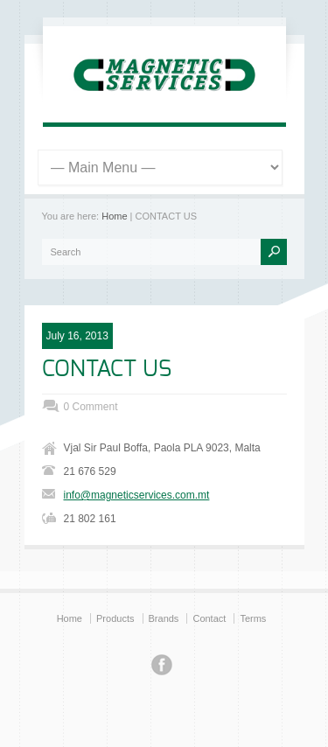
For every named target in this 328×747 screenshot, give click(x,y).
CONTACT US (106, 369)
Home (114, 216)
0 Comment (91, 407)
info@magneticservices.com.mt (137, 495)
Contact (209, 618)
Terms (253, 618)
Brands (164, 618)
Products (115, 618)
